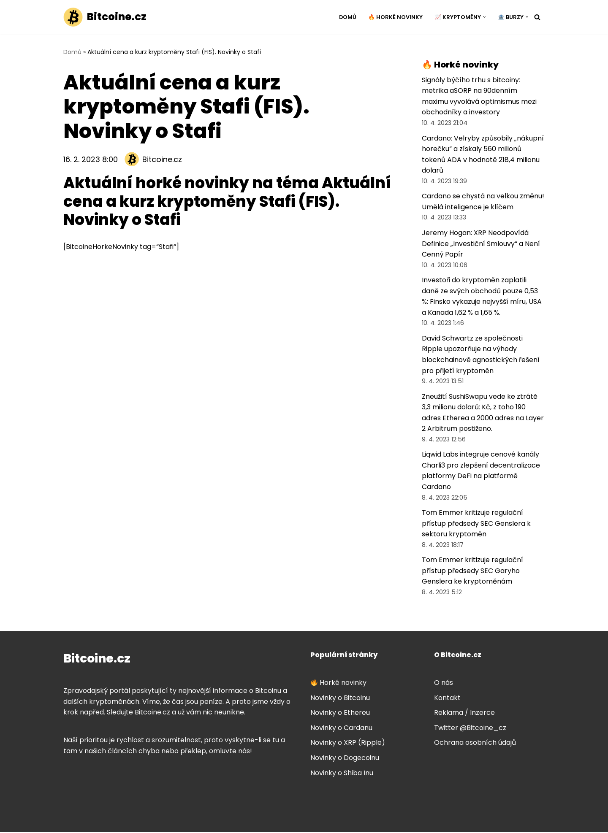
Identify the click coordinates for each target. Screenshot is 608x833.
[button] (484, 17)
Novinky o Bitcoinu (340, 698)
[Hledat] (537, 17)
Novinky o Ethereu (340, 713)
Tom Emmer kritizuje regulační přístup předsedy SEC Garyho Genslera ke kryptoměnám (472, 571)
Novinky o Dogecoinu (344, 758)
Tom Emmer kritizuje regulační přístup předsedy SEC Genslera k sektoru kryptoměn (476, 524)
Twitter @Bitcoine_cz (470, 728)
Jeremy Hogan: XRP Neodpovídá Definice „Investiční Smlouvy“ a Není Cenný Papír (481, 244)
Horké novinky (338, 683)
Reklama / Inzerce (464, 713)
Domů (347, 17)
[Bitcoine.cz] (105, 17)
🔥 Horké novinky (395, 17)
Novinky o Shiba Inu (341, 774)
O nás (443, 683)
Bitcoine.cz (162, 159)
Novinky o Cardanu (341, 728)
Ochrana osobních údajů (475, 744)
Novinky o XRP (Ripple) (347, 744)
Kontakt (447, 698)
